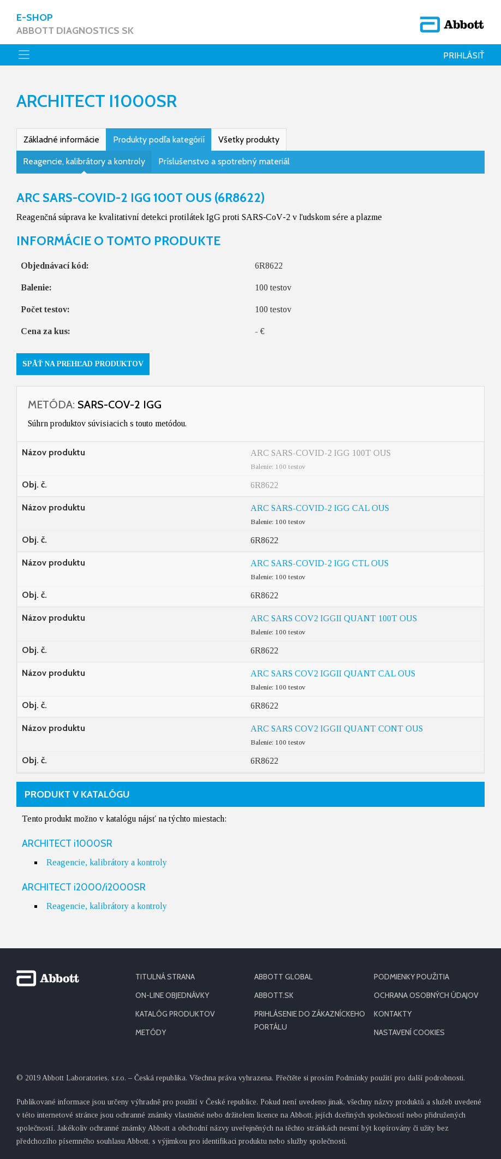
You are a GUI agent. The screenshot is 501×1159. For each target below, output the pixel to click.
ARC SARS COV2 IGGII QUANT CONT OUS (336, 728)
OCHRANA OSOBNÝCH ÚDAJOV (426, 995)
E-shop (75, 24)
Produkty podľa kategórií (159, 139)
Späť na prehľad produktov (83, 364)
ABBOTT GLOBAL (283, 977)
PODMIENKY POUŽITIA (411, 977)
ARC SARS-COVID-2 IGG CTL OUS (319, 563)
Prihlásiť (464, 55)
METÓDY (150, 1032)
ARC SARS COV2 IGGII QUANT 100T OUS (333, 618)
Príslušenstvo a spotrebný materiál (224, 161)
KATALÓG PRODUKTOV (175, 1014)
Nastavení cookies (409, 1032)
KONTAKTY (392, 1014)
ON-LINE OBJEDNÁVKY (172, 995)
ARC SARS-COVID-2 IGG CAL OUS (319, 508)
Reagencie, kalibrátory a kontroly (84, 161)
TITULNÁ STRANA (165, 977)
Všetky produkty (248, 139)
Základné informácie (61, 139)
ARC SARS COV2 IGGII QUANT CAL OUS (332, 673)
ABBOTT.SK (274, 995)
